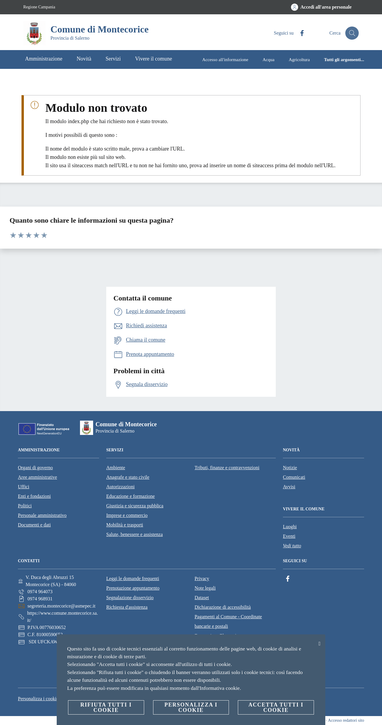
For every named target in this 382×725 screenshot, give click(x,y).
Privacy (202, 578)
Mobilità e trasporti (124, 524)
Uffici (23, 486)
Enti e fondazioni (34, 496)
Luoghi (290, 526)
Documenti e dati (34, 524)
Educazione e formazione (130, 496)
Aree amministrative (37, 477)
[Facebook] (299, 33)
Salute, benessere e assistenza (134, 534)
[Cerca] (351, 33)
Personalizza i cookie (38, 698)
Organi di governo (35, 467)
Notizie (290, 467)
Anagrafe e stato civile (127, 477)
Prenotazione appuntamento (132, 588)
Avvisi (289, 486)
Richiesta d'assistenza (126, 607)
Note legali (205, 588)
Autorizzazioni (120, 486)
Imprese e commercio (127, 515)
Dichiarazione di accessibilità (223, 607)
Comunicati (294, 477)
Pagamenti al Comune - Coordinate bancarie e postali (228, 621)
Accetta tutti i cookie (275, 707)
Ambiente (115, 467)
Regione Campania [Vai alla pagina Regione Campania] (39, 7)
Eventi (289, 536)
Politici (25, 505)
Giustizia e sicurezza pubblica (134, 505)
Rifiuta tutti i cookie (106, 707)
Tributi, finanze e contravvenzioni (227, 467)
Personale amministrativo (42, 515)
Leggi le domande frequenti (132, 578)
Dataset (202, 597)
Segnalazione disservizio (130, 597)
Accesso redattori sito (346, 720)
